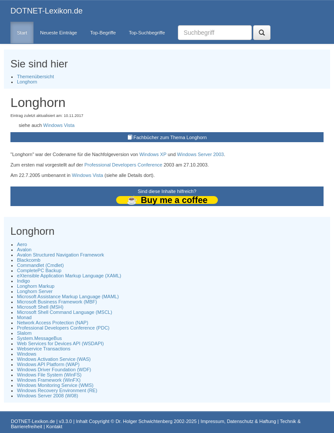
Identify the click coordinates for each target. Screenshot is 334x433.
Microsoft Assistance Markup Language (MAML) (68, 296)
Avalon (24, 249)
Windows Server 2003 (200, 154)
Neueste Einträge (58, 32)
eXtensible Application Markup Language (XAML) (69, 275)
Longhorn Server (35, 291)
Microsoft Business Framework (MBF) (57, 301)
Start (22, 32)
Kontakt (54, 426)
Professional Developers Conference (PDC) (63, 327)
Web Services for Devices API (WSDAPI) (60, 343)
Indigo (23, 280)
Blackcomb (28, 260)
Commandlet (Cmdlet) (40, 265)
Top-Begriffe (103, 32)
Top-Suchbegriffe (147, 32)
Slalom (24, 333)
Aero (22, 244)
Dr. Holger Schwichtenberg (144, 421)
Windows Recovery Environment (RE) (57, 390)
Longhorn (27, 81)
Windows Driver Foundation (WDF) (54, 369)
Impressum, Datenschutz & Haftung (238, 421)
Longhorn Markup (35, 286)
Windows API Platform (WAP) (48, 364)
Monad (24, 317)
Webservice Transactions (43, 348)
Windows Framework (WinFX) (48, 380)
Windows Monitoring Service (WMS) (55, 385)
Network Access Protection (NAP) (52, 322)
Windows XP (152, 154)
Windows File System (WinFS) (49, 374)
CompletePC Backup (39, 270)
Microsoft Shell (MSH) (40, 307)
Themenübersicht (35, 76)
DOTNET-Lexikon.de (46, 11)
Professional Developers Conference (123, 164)
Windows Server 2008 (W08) (47, 395)
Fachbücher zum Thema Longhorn (170, 137)
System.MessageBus (39, 338)
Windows (27, 353)
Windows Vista (58, 125)
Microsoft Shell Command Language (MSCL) (64, 312)
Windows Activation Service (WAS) (54, 359)
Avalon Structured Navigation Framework (60, 254)
